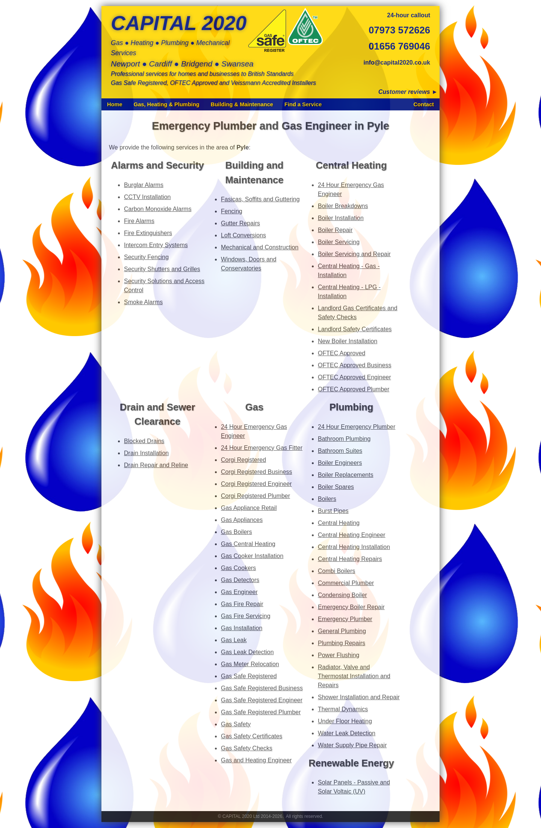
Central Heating (351, 165)
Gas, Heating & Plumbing (166, 104)
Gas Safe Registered (249, 676)
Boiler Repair (335, 230)
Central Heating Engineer (351, 535)
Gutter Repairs (240, 223)
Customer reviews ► (408, 92)
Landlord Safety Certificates (355, 329)
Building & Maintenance (242, 104)
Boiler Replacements (345, 475)
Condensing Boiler (342, 595)
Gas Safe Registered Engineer (261, 700)
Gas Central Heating (248, 544)
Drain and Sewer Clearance (157, 414)
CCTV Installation (147, 197)
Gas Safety (236, 724)
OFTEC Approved (341, 353)
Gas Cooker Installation (252, 556)
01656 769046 (399, 46)
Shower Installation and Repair (359, 697)
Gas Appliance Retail (249, 508)
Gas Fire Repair (242, 604)
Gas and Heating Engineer (256, 760)
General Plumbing (342, 631)
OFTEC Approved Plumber (353, 389)
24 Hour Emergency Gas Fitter (261, 448)
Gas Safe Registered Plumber (261, 712)
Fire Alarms (139, 221)
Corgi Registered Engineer (256, 484)
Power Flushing (338, 655)
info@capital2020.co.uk (397, 62)
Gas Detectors (240, 580)
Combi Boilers (336, 571)
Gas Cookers (238, 568)
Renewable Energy (351, 763)
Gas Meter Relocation (250, 664)
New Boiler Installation (347, 341)
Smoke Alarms (143, 302)
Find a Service (303, 104)
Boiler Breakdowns (343, 206)
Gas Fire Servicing (245, 616)
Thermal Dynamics (343, 709)
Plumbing (351, 407)
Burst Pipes (333, 511)
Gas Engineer (239, 592)
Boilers (327, 499)
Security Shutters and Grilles (162, 269)
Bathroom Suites (340, 451)
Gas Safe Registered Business (262, 688)
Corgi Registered (243, 460)
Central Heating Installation (354, 547)
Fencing (231, 211)
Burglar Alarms (143, 185)
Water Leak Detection (346, 733)
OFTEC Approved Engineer (354, 377)
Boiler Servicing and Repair (354, 254)
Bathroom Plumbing (344, 439)
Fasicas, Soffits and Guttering (260, 199)
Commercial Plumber (346, 583)
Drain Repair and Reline (156, 465)
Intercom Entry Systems (156, 245)
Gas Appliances (242, 520)
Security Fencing (146, 257)
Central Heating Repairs (350, 559)
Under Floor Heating (345, 721)
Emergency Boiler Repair (351, 607)
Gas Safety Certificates (252, 736)
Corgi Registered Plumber (255, 496)
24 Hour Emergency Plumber (356, 427)
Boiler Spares (336, 487)
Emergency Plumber (345, 619)
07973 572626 (399, 30)
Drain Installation (146, 453)
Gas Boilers (236, 532)
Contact (423, 104)
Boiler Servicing (339, 242)
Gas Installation (241, 628)
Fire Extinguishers (148, 233)
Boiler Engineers (340, 463)
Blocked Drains (144, 441)
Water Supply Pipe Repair (352, 745)
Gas (254, 407)
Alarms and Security (157, 165)
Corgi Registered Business (256, 472)
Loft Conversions (243, 235)
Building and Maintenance (254, 172)
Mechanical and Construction (259, 247)
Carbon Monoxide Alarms (158, 209)
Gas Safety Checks (246, 748)
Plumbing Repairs (341, 643)
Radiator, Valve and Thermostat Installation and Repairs (354, 676)
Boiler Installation (341, 218)
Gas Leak (233, 640)
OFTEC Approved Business (354, 365)
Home (114, 104)
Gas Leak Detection (247, 652)
